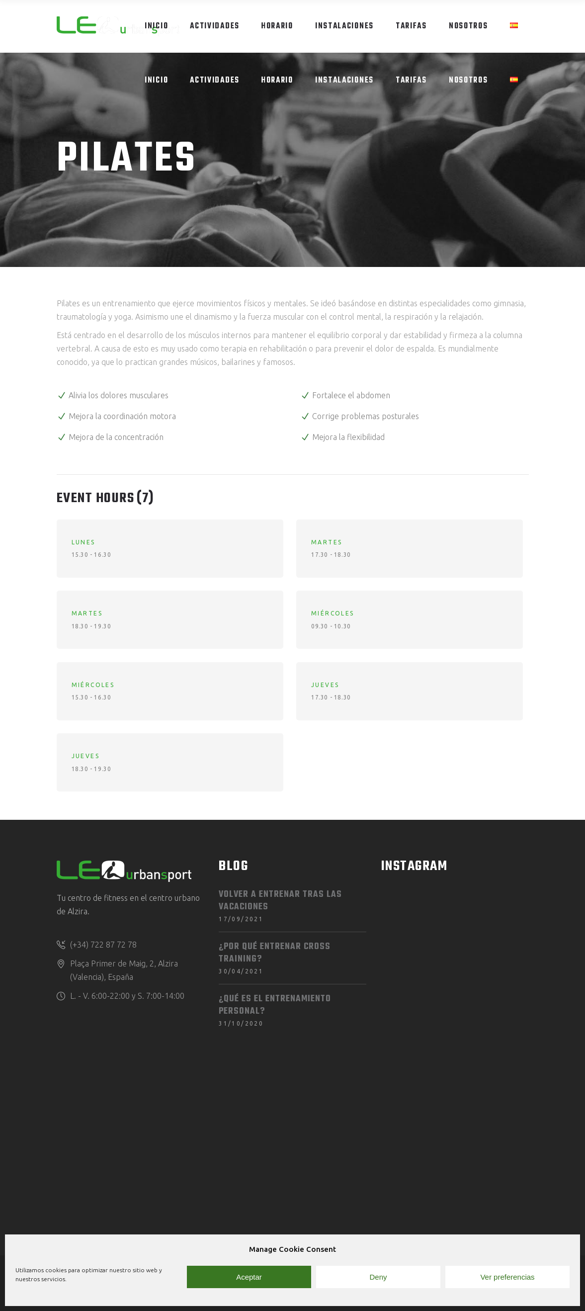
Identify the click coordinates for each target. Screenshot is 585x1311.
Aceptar (249, 1277)
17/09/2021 (241, 919)
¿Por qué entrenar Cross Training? (275, 953)
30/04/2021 (241, 971)
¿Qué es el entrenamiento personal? (275, 1005)
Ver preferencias (507, 1277)
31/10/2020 (241, 1023)
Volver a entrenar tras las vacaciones (280, 900)
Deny (378, 1277)
